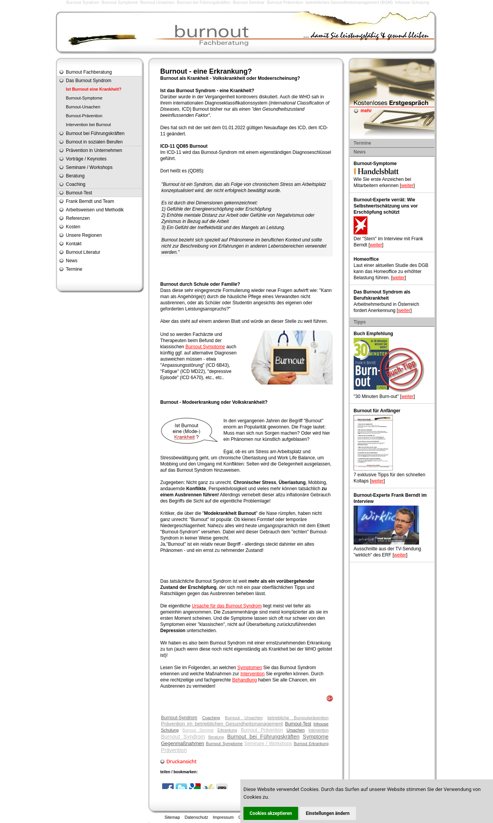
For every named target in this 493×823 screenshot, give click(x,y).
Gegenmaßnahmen (182, 743)
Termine (74, 269)
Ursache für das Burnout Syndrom (227, 606)
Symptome (242, 618)
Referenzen (78, 218)
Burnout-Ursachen (83, 107)
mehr (366, 110)
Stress (269, 482)
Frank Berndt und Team (90, 201)
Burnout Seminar (249, 2)
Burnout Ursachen (157, 2)
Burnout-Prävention (84, 115)
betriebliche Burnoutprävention (298, 717)
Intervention (252, 673)
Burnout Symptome (120, 2)
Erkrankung (227, 730)
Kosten (73, 226)
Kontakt (74, 243)
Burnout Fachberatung (89, 72)
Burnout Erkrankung (311, 744)
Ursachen (296, 730)
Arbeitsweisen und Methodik (95, 209)
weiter (407, 185)
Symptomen (249, 667)
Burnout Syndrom (82, 2)
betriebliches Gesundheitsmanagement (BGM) (348, 2)
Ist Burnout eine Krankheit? (93, 89)
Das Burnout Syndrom (88, 80)
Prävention (174, 750)
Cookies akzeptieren (271, 813)
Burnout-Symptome (84, 98)
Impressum (223, 817)
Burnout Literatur (83, 252)
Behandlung (244, 680)
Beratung (216, 737)
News (71, 260)
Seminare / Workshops (268, 743)
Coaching (211, 717)
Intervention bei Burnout (88, 124)
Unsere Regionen (84, 235)
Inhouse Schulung (412, 2)
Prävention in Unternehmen (94, 150)
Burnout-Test (298, 724)
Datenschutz (196, 817)
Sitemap (172, 817)
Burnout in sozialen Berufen (94, 142)
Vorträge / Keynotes (86, 159)
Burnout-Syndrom (179, 717)
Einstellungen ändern (328, 813)
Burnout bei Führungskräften (203, 2)
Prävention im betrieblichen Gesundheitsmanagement (222, 724)
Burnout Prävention (285, 2)
